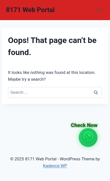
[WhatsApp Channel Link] (88, 137)
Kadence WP (55, 165)
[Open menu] (99, 10)
